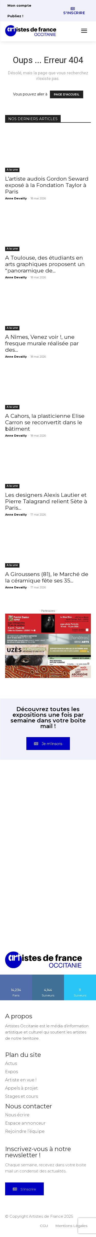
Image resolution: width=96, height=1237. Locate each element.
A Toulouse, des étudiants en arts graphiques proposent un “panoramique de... (45, 264)
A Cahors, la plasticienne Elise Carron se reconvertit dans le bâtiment (44, 422)
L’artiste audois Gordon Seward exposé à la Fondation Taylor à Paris (47, 185)
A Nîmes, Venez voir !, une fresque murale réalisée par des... (42, 343)
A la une (12, 169)
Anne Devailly (16, 198)
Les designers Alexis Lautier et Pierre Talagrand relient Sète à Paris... (46, 501)
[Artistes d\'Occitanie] (32, 30)
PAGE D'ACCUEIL (66, 94)
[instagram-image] (26, 796)
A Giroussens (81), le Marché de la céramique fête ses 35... (46, 577)
